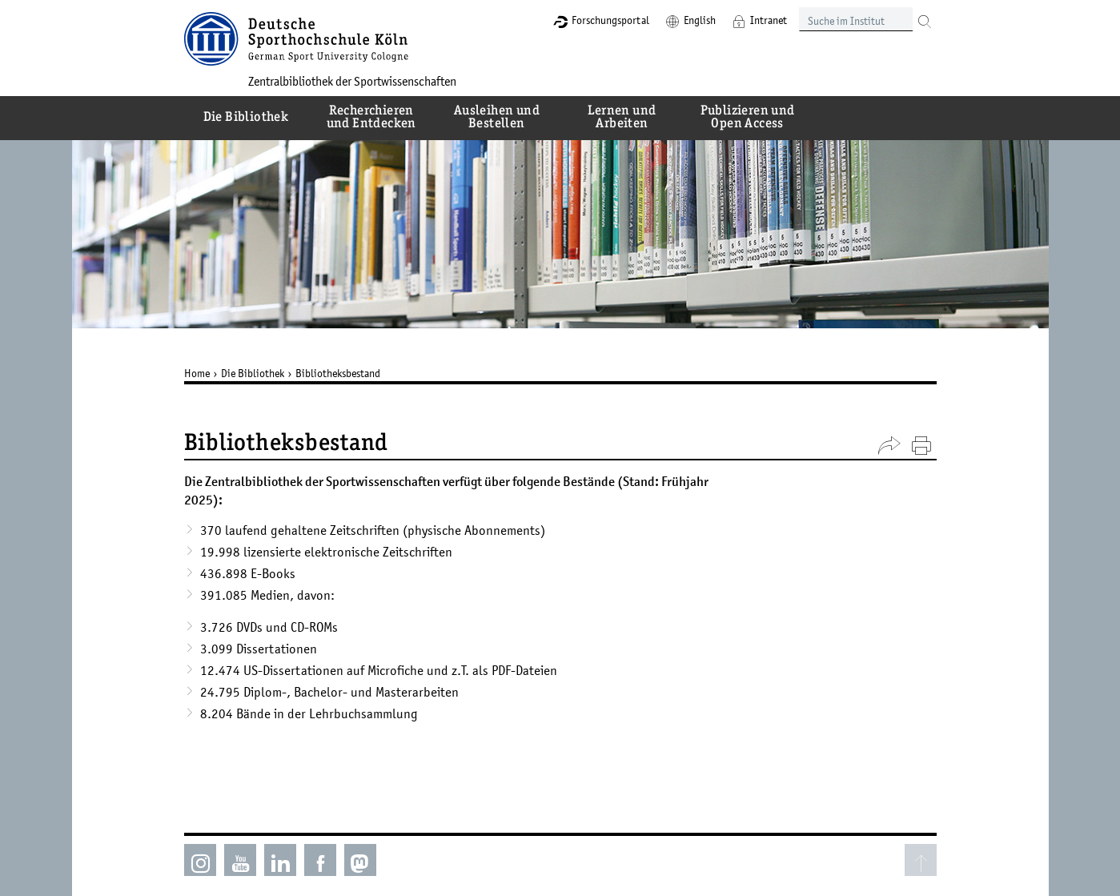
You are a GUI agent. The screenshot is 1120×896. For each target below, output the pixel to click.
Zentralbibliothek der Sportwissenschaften (352, 81)
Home (197, 373)
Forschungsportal (610, 20)
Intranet (768, 20)
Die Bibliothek (252, 373)
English (700, 20)
